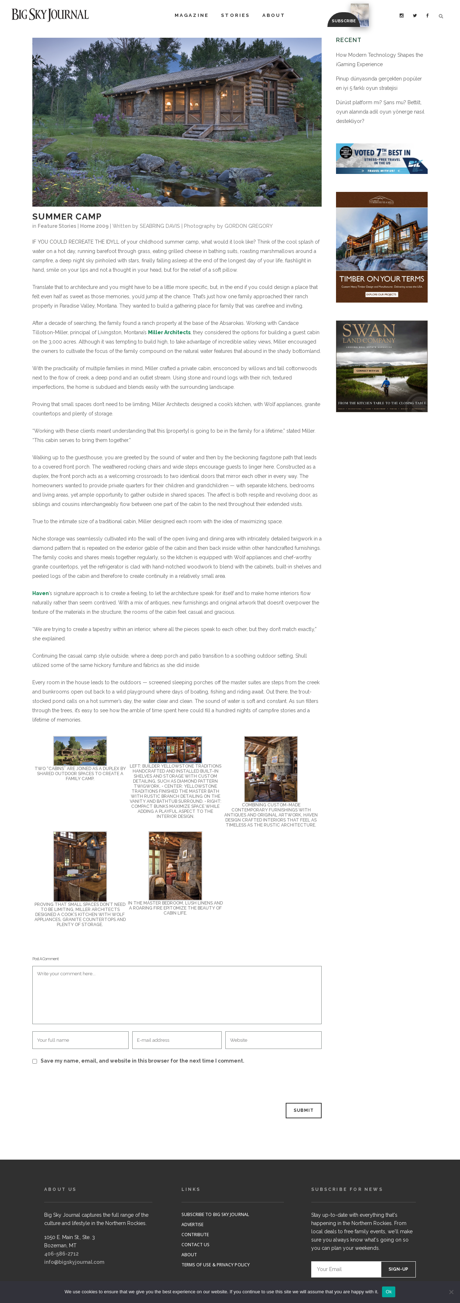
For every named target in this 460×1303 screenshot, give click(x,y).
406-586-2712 (61, 1254)
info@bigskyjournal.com (74, 1262)
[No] (451, 1291)
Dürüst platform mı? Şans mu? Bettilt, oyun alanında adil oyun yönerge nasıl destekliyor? (380, 112)
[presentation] (81, 1084)
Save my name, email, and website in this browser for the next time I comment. (142, 1061)
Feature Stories (57, 226)
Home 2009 (94, 226)
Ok (389, 1291)
